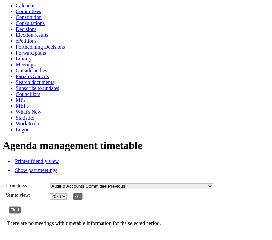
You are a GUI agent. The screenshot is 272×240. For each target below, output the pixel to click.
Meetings (25, 64)
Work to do (27, 123)
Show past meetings (36, 170)
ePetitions (26, 41)
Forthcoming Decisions (40, 47)
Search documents (35, 82)
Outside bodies (31, 70)
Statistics (25, 117)
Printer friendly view (37, 161)
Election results (32, 35)
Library (24, 58)
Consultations (30, 23)
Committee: (16, 185)
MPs (20, 100)
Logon (23, 129)
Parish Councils (32, 76)
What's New (28, 112)
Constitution (29, 17)
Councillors (28, 94)
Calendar (25, 5)
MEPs (22, 106)
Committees (28, 11)
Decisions (26, 29)
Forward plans (31, 52)
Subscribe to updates (37, 88)
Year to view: (17, 195)
